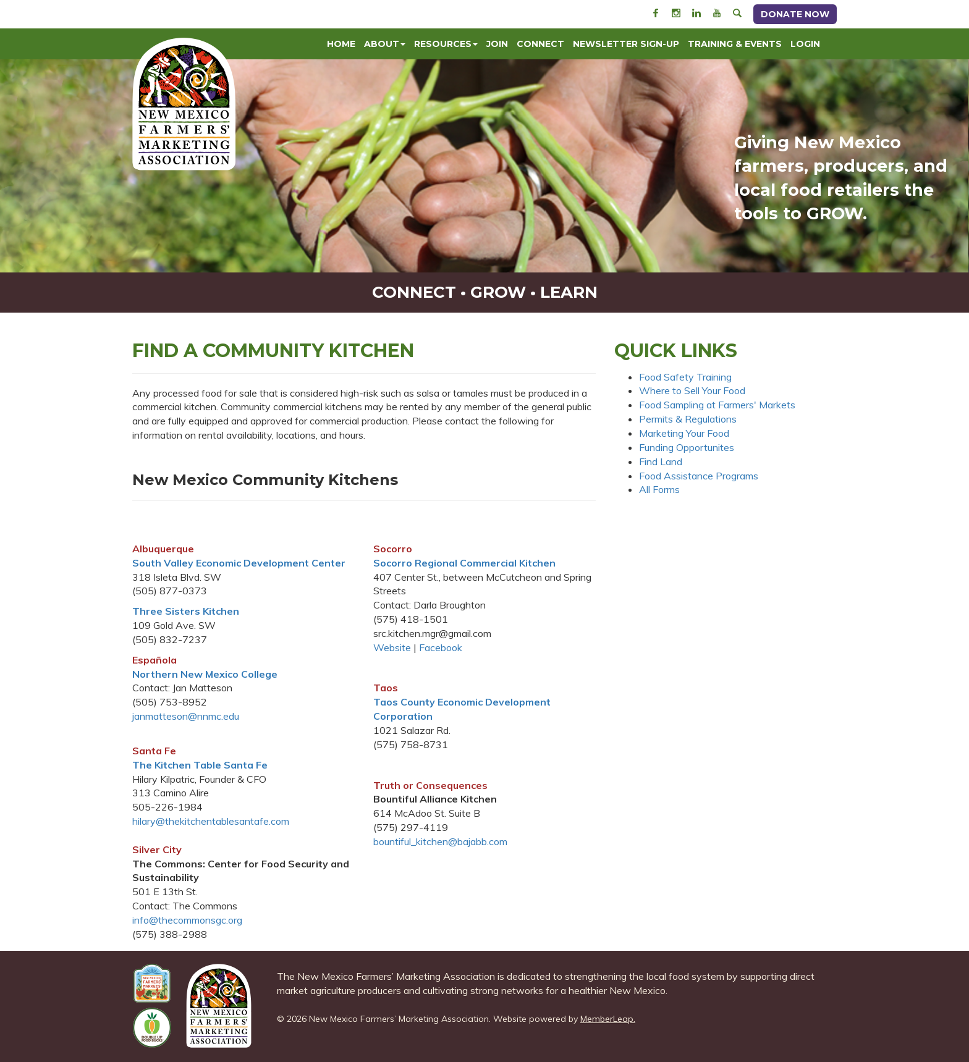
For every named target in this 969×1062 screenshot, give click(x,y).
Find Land (660, 461)
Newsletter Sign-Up (626, 43)
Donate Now (795, 14)
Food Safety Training (685, 377)
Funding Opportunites (686, 447)
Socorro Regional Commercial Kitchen (464, 563)
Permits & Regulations (688, 419)
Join (497, 43)
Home (341, 43)
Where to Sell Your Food (692, 390)
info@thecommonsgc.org (187, 920)
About (384, 43)
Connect (540, 43)
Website (392, 647)
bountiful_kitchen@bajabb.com (440, 841)
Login (805, 43)
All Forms (659, 489)
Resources (446, 43)
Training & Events (735, 43)
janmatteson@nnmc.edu (185, 716)
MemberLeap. (607, 1018)
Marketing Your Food (684, 433)
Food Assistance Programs (698, 476)
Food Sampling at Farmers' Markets (717, 404)
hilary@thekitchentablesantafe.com (210, 821)
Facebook (440, 647)
